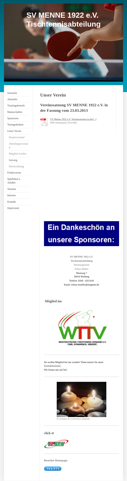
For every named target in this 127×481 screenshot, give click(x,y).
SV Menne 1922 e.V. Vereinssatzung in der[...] (73, 119)
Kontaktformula (52, 365)
